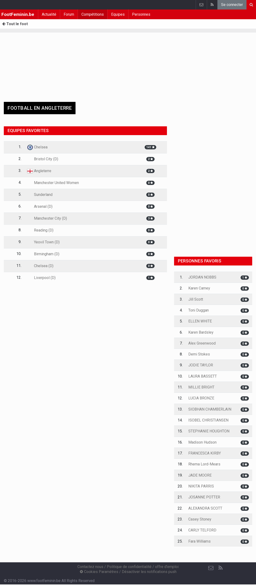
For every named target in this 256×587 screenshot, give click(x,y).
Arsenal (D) (39, 206)
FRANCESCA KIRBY (204, 453)
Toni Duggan (198, 310)
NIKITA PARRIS (201, 486)
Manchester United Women (53, 182)
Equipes (118, 14)
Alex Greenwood (202, 343)
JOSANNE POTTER (204, 497)
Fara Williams (199, 541)
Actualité (49, 14)
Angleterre (39, 171)
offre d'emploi (167, 566)
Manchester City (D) (47, 218)
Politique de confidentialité (129, 566)
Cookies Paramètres (99, 571)
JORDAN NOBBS (202, 277)
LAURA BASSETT (202, 376)
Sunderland (39, 194)
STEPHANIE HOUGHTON (208, 431)
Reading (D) (40, 230)
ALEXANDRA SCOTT (205, 508)
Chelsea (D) (40, 266)
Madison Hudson (202, 442)
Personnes (141, 14)
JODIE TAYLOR (200, 365)
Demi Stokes (199, 354)
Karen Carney (199, 288)
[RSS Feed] (220, 568)
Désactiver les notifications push (149, 571)
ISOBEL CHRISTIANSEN (208, 420)
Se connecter (232, 4)
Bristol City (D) (42, 159)
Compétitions (92, 14)
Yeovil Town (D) (43, 242)
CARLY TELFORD (202, 530)
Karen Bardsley (200, 332)
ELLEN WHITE (200, 321)
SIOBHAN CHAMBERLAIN (209, 409)
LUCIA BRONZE (201, 398)
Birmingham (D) (43, 254)
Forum (69, 14)
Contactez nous (90, 566)
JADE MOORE (200, 475)
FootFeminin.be (17, 14)
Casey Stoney (199, 519)
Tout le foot (15, 24)
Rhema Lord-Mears (204, 464)
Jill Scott (195, 299)
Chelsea (37, 147)
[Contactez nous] (211, 568)
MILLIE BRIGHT (201, 387)
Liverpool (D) (41, 277)
